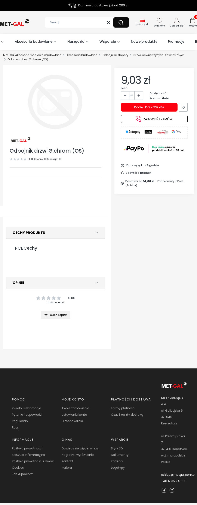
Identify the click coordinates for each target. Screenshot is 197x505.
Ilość (124, 88)
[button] (121, 22)
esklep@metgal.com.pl (178, 475)
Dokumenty (120, 455)
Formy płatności (123, 408)
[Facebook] (164, 490)
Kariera (67, 467)
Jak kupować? (22, 474)
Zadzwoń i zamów (154, 119)
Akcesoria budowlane (82, 55)
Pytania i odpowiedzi (27, 414)
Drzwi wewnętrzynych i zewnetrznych (159, 55)
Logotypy (118, 467)
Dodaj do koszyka (149, 107)
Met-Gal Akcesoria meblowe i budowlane (32, 55)
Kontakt (67, 461)
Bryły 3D (117, 448)
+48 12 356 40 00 (173, 481)
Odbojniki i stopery (115, 55)
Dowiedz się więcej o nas (80, 448)
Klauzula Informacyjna (28, 455)
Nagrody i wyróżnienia (78, 455)
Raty (15, 427)
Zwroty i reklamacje (26, 408)
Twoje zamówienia (75, 408)
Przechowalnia (72, 421)
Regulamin (20, 421)
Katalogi (117, 461)
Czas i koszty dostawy (127, 414)
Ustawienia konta (74, 414)
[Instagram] (172, 490)
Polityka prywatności (27, 448)
